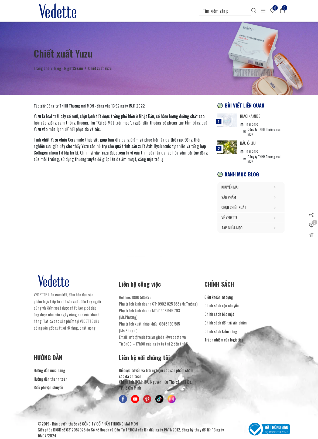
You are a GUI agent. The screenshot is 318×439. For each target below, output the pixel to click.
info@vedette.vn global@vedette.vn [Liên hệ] (157, 337)
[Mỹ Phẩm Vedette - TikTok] (159, 399)
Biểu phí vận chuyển (48, 388)
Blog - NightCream (68, 68)
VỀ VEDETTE (251, 218)
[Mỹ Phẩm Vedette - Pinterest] (147, 399)
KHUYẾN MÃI (251, 187)
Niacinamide (250, 116)
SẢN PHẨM (251, 198)
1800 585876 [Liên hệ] (141, 297)
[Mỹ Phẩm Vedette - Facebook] (123, 399)
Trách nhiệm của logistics (223, 340)
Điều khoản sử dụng (218, 297)
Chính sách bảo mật (219, 314)
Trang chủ (41, 68)
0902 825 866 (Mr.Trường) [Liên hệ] (177, 304)
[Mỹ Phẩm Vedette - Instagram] (171, 399)
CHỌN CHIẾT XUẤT (251, 208)
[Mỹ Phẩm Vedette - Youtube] (135, 399)
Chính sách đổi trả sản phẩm (225, 323)
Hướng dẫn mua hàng (49, 370)
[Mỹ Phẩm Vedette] (59, 11)
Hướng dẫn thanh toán (50, 379)
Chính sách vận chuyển (221, 306)
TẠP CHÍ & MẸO (251, 228)
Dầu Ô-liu (248, 143)
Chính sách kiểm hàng (220, 331)
